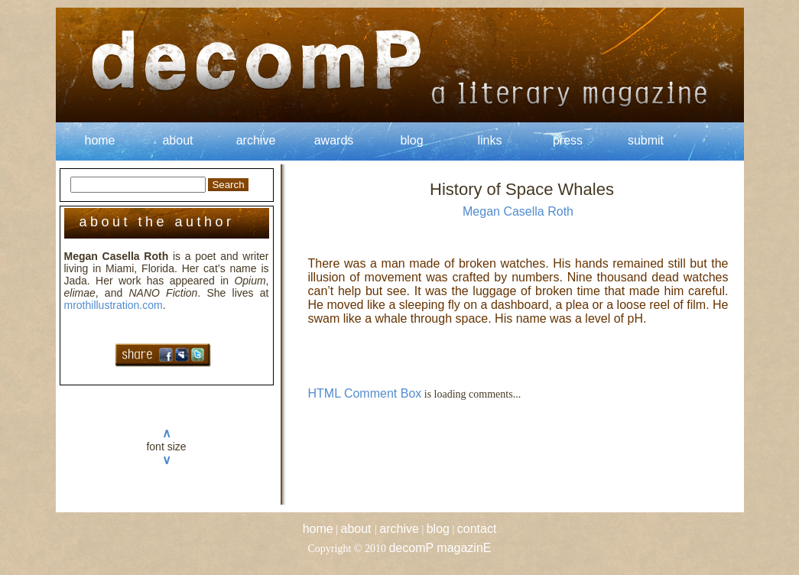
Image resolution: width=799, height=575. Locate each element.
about (177, 140)
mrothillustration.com (113, 305)
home (99, 140)
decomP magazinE (439, 547)
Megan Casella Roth (518, 211)
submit (646, 140)
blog (411, 140)
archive (256, 140)
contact (477, 528)
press (568, 140)
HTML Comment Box (365, 393)
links (489, 140)
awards (334, 140)
